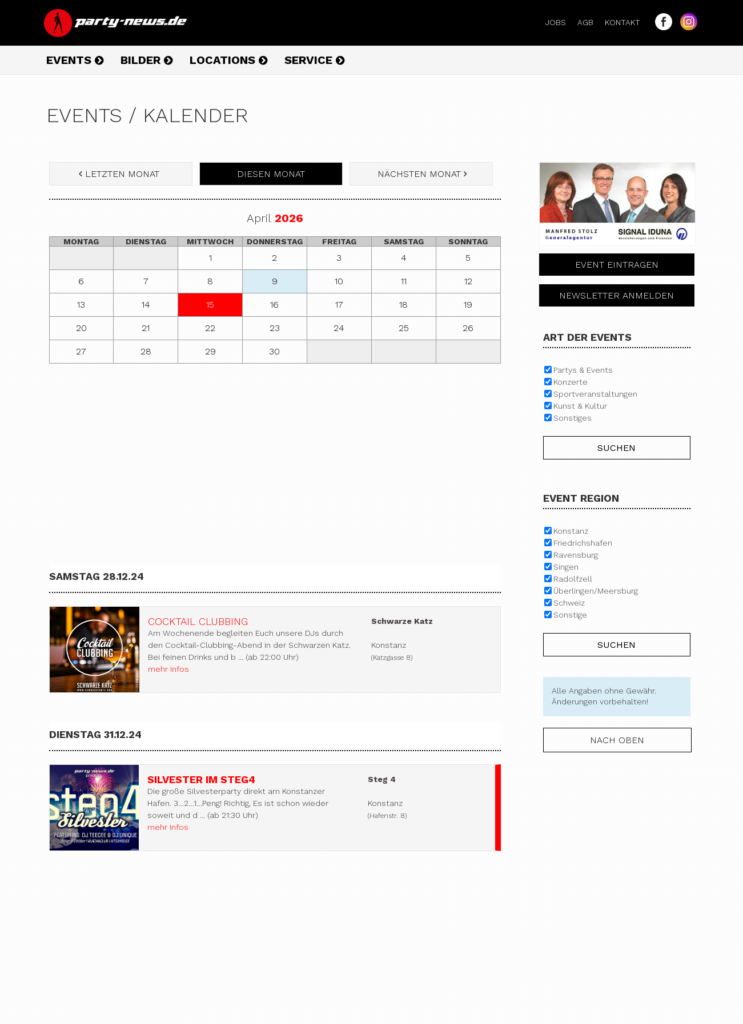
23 (275, 327)
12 (468, 281)
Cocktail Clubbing (198, 621)
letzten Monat (120, 173)
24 (339, 327)
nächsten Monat (421, 173)
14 (146, 304)
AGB (590, 22)
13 (81, 304)
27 (81, 351)
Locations (228, 60)
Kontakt (627, 22)
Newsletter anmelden (616, 295)
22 (210, 327)
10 (339, 281)
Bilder (146, 60)
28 (145, 351)
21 (146, 327)
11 (404, 281)
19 (468, 304)
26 (468, 327)
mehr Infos (168, 669)
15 (210, 304)
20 (81, 327)
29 (210, 351)
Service (314, 60)
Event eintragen (616, 264)
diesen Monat (271, 173)
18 (403, 304)
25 (404, 327)
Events (74, 60)
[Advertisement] (275, 455)
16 (274, 304)
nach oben (617, 740)
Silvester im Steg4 (201, 779)
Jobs (560, 22)
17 (339, 304)
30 (274, 351)
